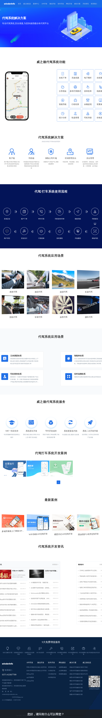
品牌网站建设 (63, 667)
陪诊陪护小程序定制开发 (87, 534)
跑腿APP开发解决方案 (76, 694)
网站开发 (69, 4)
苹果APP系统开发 (31, 667)
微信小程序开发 (42, 667)
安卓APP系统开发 (31, 670)
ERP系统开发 (52, 677)
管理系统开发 (52, 667)
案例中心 (36, 4)
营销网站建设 (63, 674)
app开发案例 (30, 677)
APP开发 (44, 4)
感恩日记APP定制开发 (62, 534)
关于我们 (85, 667)
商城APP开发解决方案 (76, 667)
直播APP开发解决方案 (76, 684)
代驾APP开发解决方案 (76, 670)
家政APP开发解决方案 (76, 674)
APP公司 (85, 674)
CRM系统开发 (52, 674)
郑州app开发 (30, 674)
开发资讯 (86, 4)
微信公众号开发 (42, 670)
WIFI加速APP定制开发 (37, 534)
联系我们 (94, 4)
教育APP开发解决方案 (76, 677)
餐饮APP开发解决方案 (76, 681)
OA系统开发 (51, 670)
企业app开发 (30, 681)
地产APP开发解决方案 (76, 691)
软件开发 (61, 4)
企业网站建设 (63, 670)
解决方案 (77, 4)
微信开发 (52, 4)
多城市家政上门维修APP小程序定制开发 (12, 531)
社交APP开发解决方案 (76, 687)
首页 (19, 4)
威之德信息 (27, 4)
